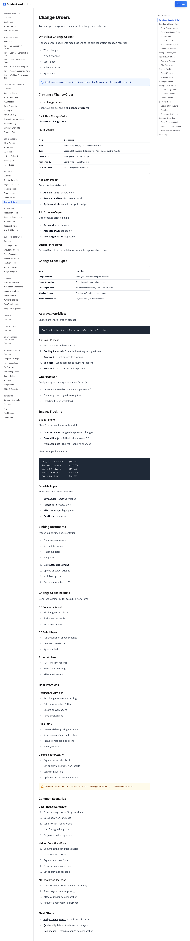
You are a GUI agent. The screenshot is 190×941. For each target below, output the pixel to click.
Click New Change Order (171, 32)
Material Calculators (12, 156)
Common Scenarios (167, 118)
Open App (181, 4)
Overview (7, 17)
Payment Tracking (11, 300)
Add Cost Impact (168, 40)
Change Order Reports (168, 85)
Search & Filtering (11, 230)
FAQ (5, 408)
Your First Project (11, 31)
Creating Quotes (10, 245)
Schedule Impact (168, 77)
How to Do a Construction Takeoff (14, 47)
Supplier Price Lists (11, 258)
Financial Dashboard (12, 282)
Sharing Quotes (10, 263)
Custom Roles (9, 376)
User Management (11, 372)
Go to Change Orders (169, 28)
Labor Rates (9, 152)
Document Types (10, 226)
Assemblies (8, 147)
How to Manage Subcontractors (17, 71)
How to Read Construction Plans (14, 61)
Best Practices (165, 102)
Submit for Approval (169, 49)
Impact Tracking (166, 69)
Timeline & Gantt (11, 197)
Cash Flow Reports (11, 304)
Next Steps (163, 134)
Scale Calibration (11, 97)
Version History (10, 123)
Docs (29, 4)
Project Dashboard (11, 184)
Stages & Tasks (10, 189)
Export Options (167, 98)
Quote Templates (11, 254)
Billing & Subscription (12, 389)
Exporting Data (10, 132)
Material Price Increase (170, 130)
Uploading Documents (13, 217)
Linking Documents (166, 81)
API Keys (7, 380)
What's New (8, 417)
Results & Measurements (14, 119)
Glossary (7, 404)
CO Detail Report (168, 94)
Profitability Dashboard (13, 287)
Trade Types (9, 165)
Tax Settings (9, 367)
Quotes (47, 925)
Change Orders (10, 202)
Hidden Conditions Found (171, 126)
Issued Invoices (10, 295)
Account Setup (10, 26)
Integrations (9, 385)
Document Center (11, 213)
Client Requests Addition (171, 122)
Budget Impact (167, 73)
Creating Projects (11, 180)
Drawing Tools (9, 110)
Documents (49, 930)
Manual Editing (10, 115)
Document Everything (169, 106)
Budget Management (12, 308)
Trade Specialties (11, 363)
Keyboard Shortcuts (12, 128)
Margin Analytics (10, 271)
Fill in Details (166, 36)
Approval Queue (10, 267)
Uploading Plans (10, 93)
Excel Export (9, 160)
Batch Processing (11, 106)
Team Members (10, 193)
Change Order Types (167, 53)
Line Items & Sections (12, 250)
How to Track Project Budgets (16, 66)
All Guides (8, 41)
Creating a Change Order (169, 24)
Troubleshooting (10, 413)
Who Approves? (167, 65)
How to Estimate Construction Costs (16, 54)
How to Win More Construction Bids (16, 76)
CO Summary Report (169, 89)
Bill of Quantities (10, 143)
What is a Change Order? (169, 20)
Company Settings (11, 358)
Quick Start (8, 22)
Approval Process (168, 61)
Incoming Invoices (11, 291)
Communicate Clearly (169, 114)
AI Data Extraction (11, 221)
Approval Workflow (167, 57)
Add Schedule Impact (169, 44)
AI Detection (9, 102)
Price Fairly (165, 110)
